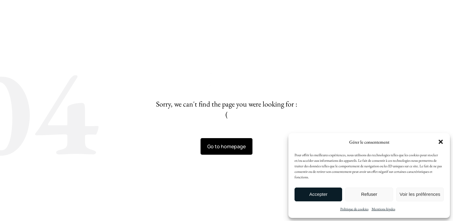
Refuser (369, 194)
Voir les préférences (420, 194)
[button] (441, 142)
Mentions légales (383, 209)
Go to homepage (226, 146)
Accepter (318, 194)
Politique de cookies (354, 209)
